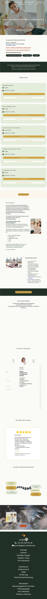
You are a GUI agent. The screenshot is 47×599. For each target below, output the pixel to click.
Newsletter (23, 583)
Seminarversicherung (23, 577)
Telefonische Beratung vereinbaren (23, 292)
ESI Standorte (23, 560)
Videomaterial (31, 276)
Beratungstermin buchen (23, 586)
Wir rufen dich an (35, 490)
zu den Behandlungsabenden (11, 492)
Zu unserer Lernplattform (36, 494)
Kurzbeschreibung (24, 94)
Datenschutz (23, 569)
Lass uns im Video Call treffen (36, 486)
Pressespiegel (23, 589)
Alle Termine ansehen (23, 194)
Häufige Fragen (23, 555)
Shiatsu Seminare (40, 2)
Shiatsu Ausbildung (29, 2)
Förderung (23, 574)
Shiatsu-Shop (23, 558)
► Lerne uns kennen (10, 249)
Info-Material (23, 591)
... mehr (36, 4)
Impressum (23, 567)
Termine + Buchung (18, 2)
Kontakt (23, 550)
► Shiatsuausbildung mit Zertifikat (14, 55)
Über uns (30, 4)
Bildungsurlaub (21, 4)
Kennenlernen (8, 2)
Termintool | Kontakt (10, 45)
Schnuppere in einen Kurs (11, 483)
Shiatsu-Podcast (23, 594)
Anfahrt (23, 552)
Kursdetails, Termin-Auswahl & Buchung (24, 97)
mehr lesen (17, 451)
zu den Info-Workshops (11, 488)
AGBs (23, 572)
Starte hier (23, 526)
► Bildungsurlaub (27, 55)
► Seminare (36, 55)
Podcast (33, 279)
